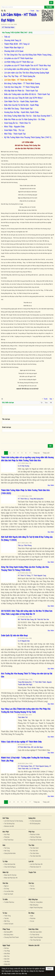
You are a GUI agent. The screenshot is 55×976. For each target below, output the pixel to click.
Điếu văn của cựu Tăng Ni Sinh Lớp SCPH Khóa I (23, 98)
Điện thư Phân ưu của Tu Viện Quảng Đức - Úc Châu (24, 119)
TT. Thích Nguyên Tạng (38, 575)
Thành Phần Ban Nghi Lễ (13, 47)
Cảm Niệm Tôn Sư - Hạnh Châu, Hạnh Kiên (21, 101)
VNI (51, 402)
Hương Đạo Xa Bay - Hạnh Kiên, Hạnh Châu (21, 112)
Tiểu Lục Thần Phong (25, 545)
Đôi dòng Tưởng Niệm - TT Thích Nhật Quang (22, 83)
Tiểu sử (7, 37)
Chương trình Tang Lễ (12, 40)
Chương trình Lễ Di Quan (13, 51)
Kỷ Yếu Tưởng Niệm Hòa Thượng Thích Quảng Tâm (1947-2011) (28, 137)
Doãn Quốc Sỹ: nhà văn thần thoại (14, 635)
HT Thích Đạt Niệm (8, 27)
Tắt (41, 402)
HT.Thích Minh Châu (24, 747)
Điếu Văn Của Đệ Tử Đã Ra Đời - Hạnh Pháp (21, 105)
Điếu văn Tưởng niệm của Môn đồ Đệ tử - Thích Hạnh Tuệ (27, 94)
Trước (32, 11)
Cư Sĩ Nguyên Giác (24, 641)
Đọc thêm (51, 485)
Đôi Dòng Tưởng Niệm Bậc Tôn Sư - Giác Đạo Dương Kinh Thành (28, 116)
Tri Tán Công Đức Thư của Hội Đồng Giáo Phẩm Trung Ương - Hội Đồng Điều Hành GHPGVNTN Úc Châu (28, 54)
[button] (51, 2)
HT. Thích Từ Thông (24, 575)
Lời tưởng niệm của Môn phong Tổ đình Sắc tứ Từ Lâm (26, 69)
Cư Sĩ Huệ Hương (23, 466)
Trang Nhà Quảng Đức (37, 499)
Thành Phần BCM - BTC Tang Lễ (16, 44)
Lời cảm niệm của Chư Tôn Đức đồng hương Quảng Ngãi (26, 72)
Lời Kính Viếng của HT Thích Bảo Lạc (18, 62)
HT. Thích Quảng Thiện (25, 766)
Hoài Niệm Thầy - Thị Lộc (14, 130)
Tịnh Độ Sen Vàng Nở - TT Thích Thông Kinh (21, 87)
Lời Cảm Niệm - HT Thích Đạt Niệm (18, 80)
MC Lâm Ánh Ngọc (37, 747)
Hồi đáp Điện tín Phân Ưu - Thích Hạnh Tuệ (21, 90)
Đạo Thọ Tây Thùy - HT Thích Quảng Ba (19, 76)
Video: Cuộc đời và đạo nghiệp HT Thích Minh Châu (21, 742)
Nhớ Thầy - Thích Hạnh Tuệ (15, 134)
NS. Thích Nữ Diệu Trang (26, 619)
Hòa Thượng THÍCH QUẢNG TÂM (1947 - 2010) (17, 33)
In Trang (2, 399)
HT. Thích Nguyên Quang (40, 766)
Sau (37, 11)
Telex (46, 402)
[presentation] (17, 438)
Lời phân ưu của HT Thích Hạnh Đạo (18, 58)
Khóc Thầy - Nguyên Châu (14, 126)
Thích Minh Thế (23, 717)
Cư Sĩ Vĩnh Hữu (34, 769)
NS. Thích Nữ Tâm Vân (41, 619)
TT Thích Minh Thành (39, 682)
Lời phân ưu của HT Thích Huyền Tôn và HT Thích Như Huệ (27, 65)
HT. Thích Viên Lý (23, 499)
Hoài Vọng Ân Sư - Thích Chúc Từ (17, 123)
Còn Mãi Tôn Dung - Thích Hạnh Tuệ (18, 108)
